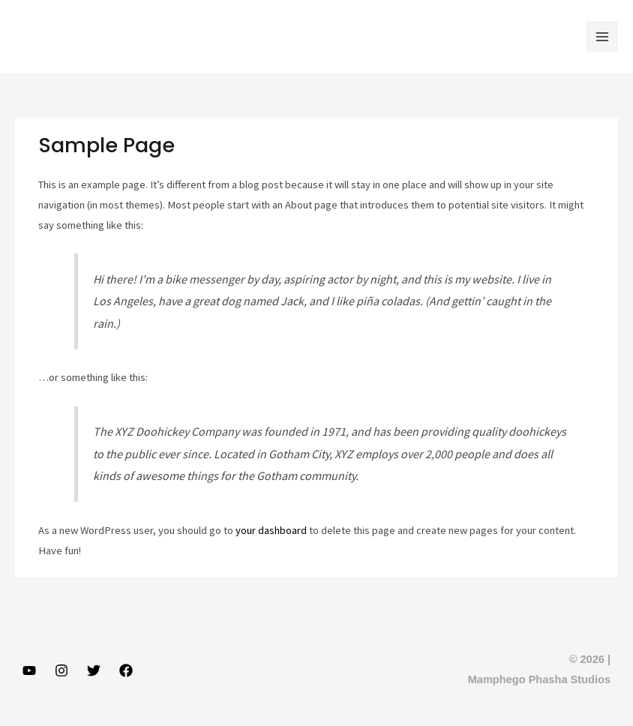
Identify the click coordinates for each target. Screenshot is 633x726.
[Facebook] (126, 670)
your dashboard (271, 530)
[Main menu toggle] (602, 36)
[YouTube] (29, 670)
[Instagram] (61, 670)
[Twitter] (93, 670)
